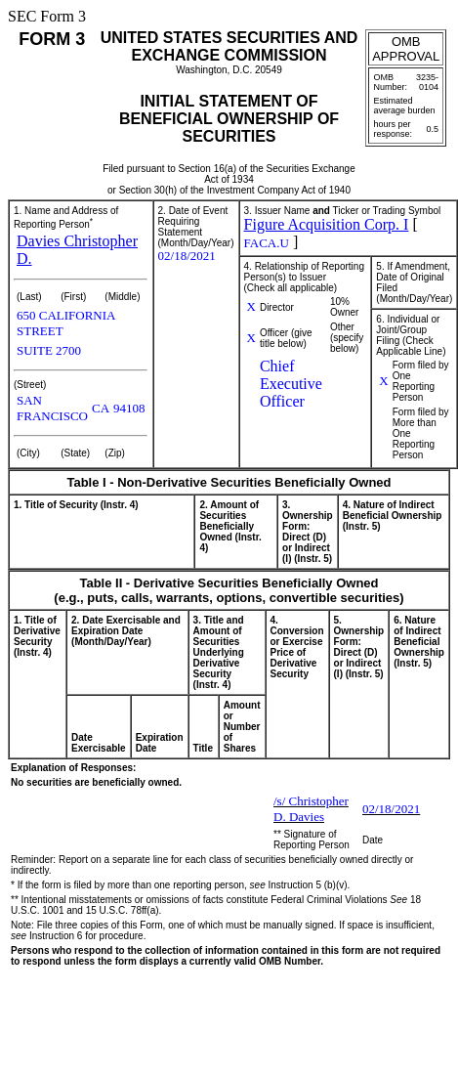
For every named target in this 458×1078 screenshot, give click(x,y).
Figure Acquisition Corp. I (326, 224)
